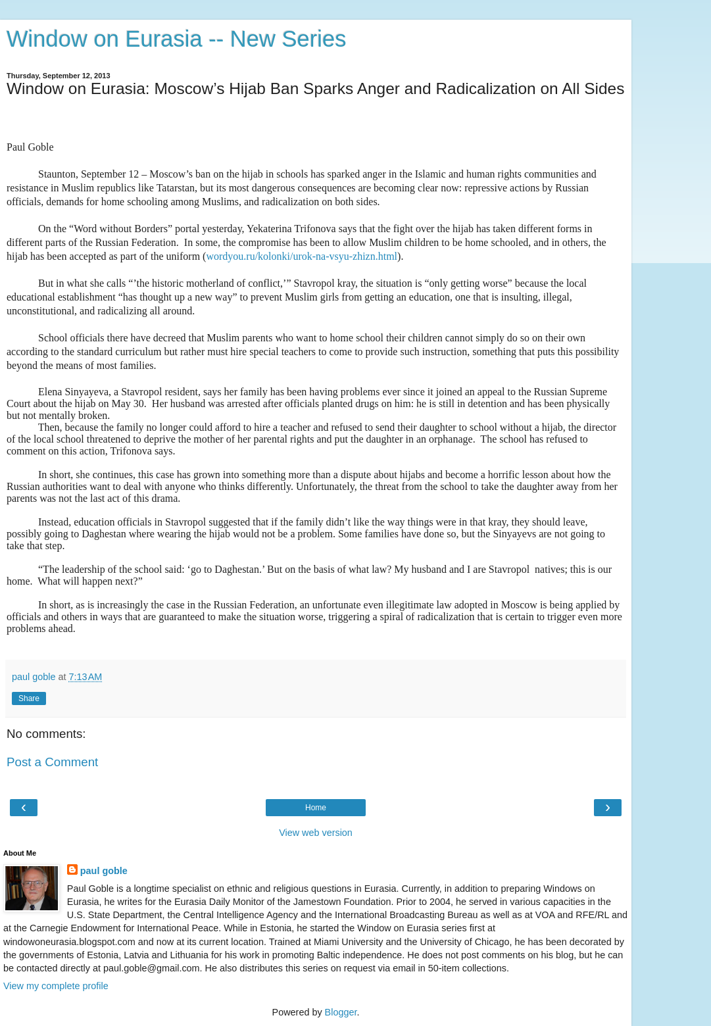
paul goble (104, 871)
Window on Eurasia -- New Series (176, 38)
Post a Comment (52, 762)
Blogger (341, 1012)
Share (28, 698)
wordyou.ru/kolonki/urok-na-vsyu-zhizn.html (301, 256)
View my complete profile (56, 986)
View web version (316, 832)
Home (315, 807)
